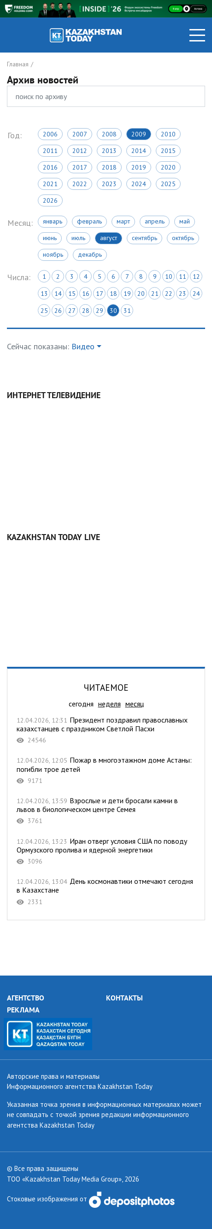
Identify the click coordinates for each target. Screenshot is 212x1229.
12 (196, 276)
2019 (138, 167)
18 (113, 293)
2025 (168, 184)
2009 (138, 134)
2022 (79, 184)
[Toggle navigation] (197, 35)
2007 (79, 134)
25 (44, 310)
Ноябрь (53, 254)
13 (44, 293)
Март (123, 221)
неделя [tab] (109, 703)
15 (72, 293)
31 (127, 310)
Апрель (155, 221)
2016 (50, 167)
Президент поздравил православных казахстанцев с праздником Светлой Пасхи (106, 730)
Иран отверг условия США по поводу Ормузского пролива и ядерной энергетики (106, 851)
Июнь (50, 238)
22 (168, 293)
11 (182, 276)
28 (85, 310)
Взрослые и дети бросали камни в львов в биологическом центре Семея (106, 810)
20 (141, 293)
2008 (109, 134)
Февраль (89, 221)
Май (184, 221)
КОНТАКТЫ (124, 997)
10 (168, 276)
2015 (168, 151)
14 (58, 293)
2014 (138, 151)
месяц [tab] (134, 703)
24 (196, 293)
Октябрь (183, 238)
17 (99, 293)
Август (108, 238)
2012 (79, 151)
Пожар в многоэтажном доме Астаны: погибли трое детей (106, 770)
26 (58, 310)
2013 (109, 151)
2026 (50, 200)
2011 (50, 151)
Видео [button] (82, 346)
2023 (109, 184)
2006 (50, 134)
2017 (79, 167)
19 (127, 293)
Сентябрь (144, 238)
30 (113, 310)
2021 (50, 184)
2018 (109, 167)
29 (99, 310)
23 (182, 293)
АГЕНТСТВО (25, 997)
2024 (138, 184)
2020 (168, 167)
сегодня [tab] (81, 703)
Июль (78, 238)
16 (85, 293)
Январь (52, 221)
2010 (168, 134)
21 (155, 293)
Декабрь (90, 254)
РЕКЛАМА (23, 1009)
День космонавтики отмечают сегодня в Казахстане (106, 891)
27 (72, 310)
